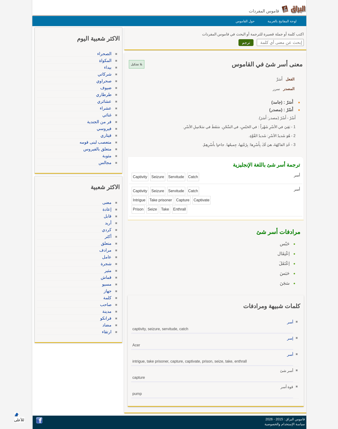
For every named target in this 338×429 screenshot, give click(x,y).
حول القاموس (244, 21)
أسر (289, 322)
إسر (289, 338)
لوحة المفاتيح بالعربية (280, 21)
